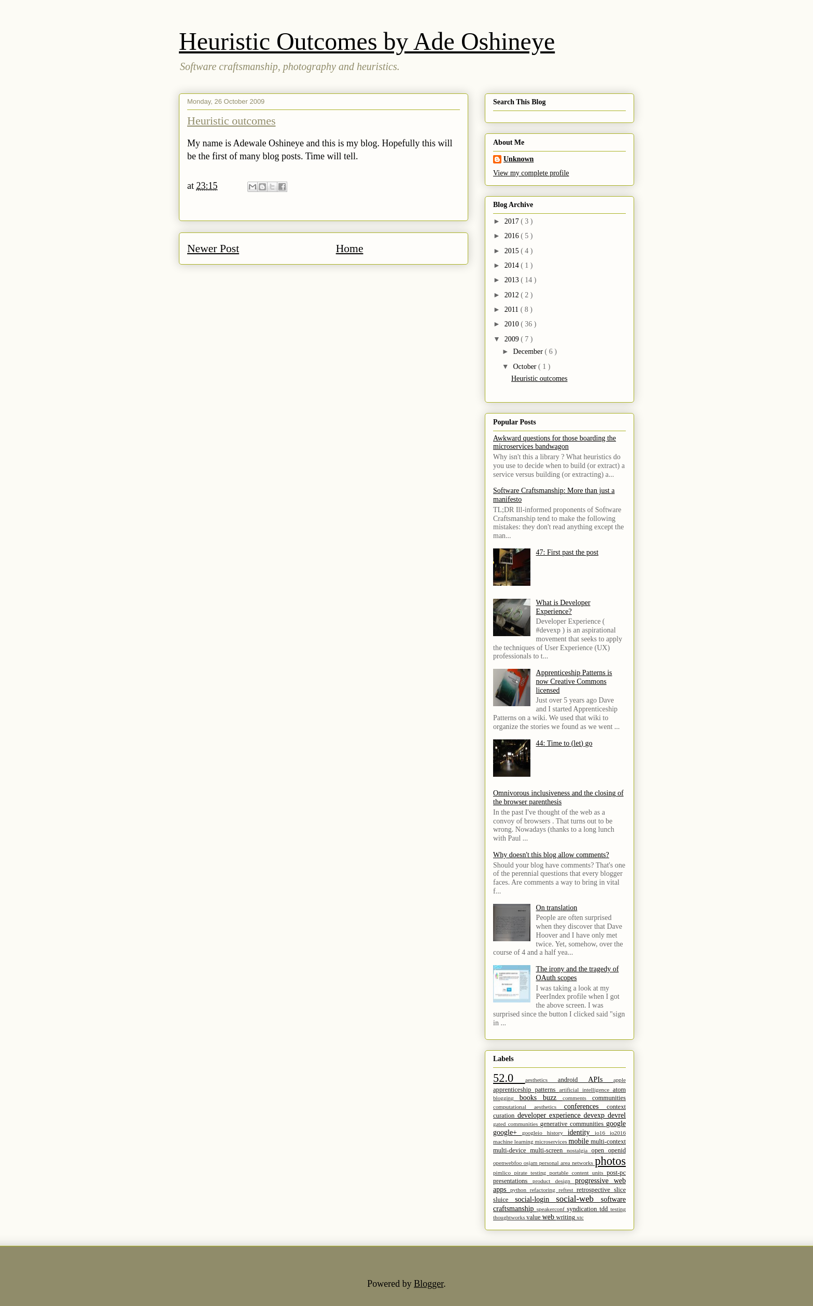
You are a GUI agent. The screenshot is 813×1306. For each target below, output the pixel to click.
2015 (512, 251)
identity (581, 1132)
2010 (512, 324)
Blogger (428, 1283)
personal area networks (567, 1163)
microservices (551, 1141)
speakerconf (552, 1209)
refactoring (544, 1190)
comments (577, 1098)
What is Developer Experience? (563, 607)
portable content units (578, 1173)
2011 (512, 309)
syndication (583, 1209)
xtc (580, 1217)
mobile (580, 1141)
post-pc (616, 1172)
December (528, 351)
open (600, 1150)
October (525, 366)
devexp (596, 1115)
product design (553, 1181)
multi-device (511, 1150)
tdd (604, 1209)
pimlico (503, 1173)
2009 (512, 339)
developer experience (550, 1115)
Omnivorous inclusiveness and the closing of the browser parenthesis (558, 797)
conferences (585, 1106)
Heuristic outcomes (231, 120)
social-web (578, 1199)
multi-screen (548, 1150)
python (520, 1190)
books (531, 1098)
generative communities (573, 1124)
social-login (535, 1199)
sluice (504, 1199)
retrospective (595, 1189)
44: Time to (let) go (564, 743)
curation (505, 1115)
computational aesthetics (528, 1107)
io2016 (618, 1133)
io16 (602, 1133)
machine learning (514, 1141)
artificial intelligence (585, 1090)
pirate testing (532, 1173)
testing (618, 1209)
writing (566, 1217)
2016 (512, 236)
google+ (507, 1132)
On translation (557, 908)
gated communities (516, 1124)
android (573, 1079)
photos (610, 1160)
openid (617, 1150)
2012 (512, 295)
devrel (617, 1115)
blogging (506, 1098)
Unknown (518, 159)
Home (349, 248)
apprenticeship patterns (526, 1089)
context (616, 1106)
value (534, 1217)
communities (609, 1098)
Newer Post (213, 248)
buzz (553, 1098)
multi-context (608, 1141)
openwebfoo (508, 1163)
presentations (512, 1181)
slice (620, 1189)
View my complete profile (531, 173)
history (557, 1133)
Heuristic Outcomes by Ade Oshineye (367, 41)
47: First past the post (567, 552)
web (549, 1217)
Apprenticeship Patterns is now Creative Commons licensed (574, 681)
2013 (512, 280)
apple (619, 1080)
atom (619, 1089)
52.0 (509, 1077)
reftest (567, 1190)
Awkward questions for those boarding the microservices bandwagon (554, 442)
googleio (534, 1133)
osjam (531, 1163)
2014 (512, 265)
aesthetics (541, 1080)
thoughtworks (509, 1217)
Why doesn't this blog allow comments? (551, 855)
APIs (600, 1079)
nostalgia (579, 1150)
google (616, 1124)
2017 (512, 221)
